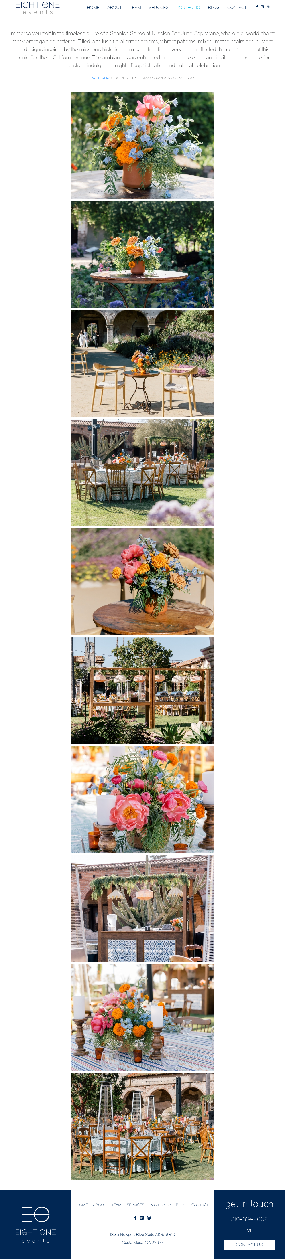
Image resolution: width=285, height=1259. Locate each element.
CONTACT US (249, 1245)
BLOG (214, 8)
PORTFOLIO (188, 8)
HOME (93, 8)
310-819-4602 (249, 1219)
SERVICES (159, 8)
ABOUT (114, 8)
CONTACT (237, 8)
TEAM (135, 8)
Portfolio (100, 78)
